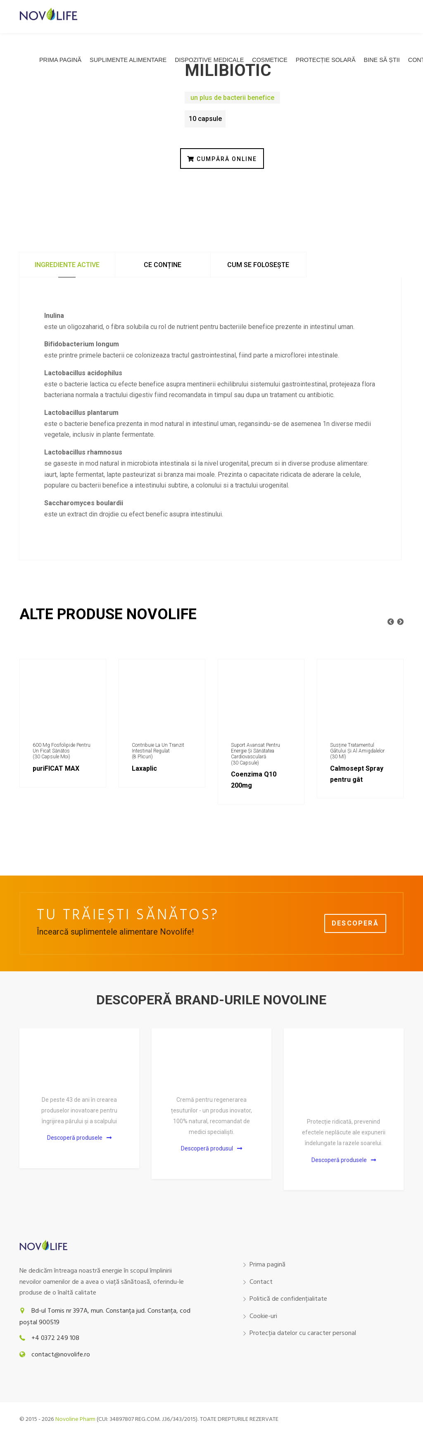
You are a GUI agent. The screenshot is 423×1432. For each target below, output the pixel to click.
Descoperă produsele (79, 1137)
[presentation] (390, 622)
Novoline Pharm (75, 1419)
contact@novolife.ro (60, 1354)
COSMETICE (270, 60)
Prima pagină (60, 60)
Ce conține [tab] (162, 265)
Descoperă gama (355, 926)
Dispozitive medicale (209, 60)
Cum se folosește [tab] (258, 265)
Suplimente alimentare (128, 60)
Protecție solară (326, 60)
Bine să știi (382, 60)
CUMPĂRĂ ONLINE (222, 159)
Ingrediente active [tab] (67, 265)
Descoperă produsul (211, 1148)
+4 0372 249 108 (55, 1338)
